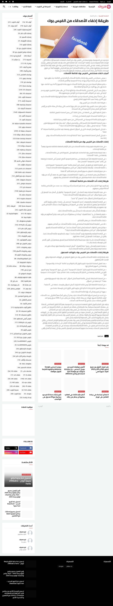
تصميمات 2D (25, 89)
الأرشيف (62, 1)
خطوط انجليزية (12, 213)
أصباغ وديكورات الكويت (22, 29)
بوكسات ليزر (26, 82)
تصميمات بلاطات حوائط (22, 134)
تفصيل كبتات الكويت (23, 209)
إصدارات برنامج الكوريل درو (22, 52)
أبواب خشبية (25, 25)
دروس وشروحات (24, 247)
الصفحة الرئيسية (104, 16)
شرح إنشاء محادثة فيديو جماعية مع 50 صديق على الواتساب (51, 397)
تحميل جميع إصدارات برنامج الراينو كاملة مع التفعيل (12, 514)
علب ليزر (14, 281)
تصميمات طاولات (24, 164)
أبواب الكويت (13, 22)
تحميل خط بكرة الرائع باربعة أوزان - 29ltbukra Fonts (14, 562)
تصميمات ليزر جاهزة (23, 191)
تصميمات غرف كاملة (23, 172)
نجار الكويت (16, 393)
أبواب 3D (27, 22)
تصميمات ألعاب (25, 115)
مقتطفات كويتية (79, 6)
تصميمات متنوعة (24, 198)
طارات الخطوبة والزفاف (23, 277)
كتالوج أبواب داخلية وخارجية (21, 307)
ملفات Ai (27, 374)
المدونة (27, 59)
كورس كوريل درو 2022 (22, 337)
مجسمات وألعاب (24, 359)
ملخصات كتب (26, 371)
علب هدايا (27, 284)
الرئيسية (109, 1)
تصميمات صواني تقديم (22, 161)
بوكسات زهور (25, 78)
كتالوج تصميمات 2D (23, 311)
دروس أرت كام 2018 (23, 224)
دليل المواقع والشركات (22, 258)
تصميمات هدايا (25, 206)
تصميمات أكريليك (24, 108)
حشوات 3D (26, 213)
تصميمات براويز (25, 127)
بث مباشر (16, 59)
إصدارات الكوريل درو (24, 48)
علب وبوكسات (14, 284)
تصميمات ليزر (25, 187)
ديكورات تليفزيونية (24, 262)
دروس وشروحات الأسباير (22, 251)
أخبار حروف (12, 25)
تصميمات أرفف (24, 100)
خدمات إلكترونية (62, 6)
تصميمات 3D (25, 93)
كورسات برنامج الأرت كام (22, 356)
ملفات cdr (26, 378)
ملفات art (15, 374)
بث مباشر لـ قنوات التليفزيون (80, 1)
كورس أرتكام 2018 (24, 326)
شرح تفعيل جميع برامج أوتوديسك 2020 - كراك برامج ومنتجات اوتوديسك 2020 (12, 494)
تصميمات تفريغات (24, 142)
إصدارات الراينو (25, 44)
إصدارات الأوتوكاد (24, 40)
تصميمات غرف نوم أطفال (21, 176)
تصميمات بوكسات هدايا (22, 138)
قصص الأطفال (25, 299)
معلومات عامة (25, 363)
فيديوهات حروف (24, 292)
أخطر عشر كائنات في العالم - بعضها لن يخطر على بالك (74, 396)
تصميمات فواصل (24, 183)
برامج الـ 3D (26, 63)
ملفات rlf (26, 386)
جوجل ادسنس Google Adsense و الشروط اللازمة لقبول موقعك (51, 369)
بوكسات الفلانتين (24, 74)
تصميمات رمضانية (24, 149)
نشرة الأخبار (27, 6)
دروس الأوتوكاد (24, 236)
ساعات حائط (11, 266)
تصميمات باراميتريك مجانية (21, 123)
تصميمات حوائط (24, 146)
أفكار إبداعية (15, 55)
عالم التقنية (93, 16)
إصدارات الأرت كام (24, 33)
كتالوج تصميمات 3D (23, 314)
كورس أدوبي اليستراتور (22, 318)
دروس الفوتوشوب (24, 239)
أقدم (40, 406)
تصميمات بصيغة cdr (22, 131)
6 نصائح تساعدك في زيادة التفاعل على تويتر (99, 396)
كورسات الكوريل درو (23, 352)
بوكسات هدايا (25, 85)
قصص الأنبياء (25, 303)
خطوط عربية (26, 217)
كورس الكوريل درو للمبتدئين (20, 333)
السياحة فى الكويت (44, 6)
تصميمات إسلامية (24, 104)
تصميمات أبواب (24, 97)
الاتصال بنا (68, 1)
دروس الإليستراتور (24, 232)
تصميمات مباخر (25, 194)
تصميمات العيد (25, 119)
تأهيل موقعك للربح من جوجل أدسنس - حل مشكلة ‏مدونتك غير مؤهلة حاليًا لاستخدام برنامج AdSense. (74, 370)
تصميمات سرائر (25, 157)
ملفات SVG (26, 390)
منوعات (27, 393)
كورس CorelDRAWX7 (22, 341)
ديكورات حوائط (25, 266)
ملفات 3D (12, 371)
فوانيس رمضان (13, 288)
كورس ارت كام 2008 (23, 322)
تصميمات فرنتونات (23, 179)
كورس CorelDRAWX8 (23, 344)
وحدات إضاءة (25, 397)
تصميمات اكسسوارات (22, 112)
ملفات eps (26, 382)
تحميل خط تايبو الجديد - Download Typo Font (13, 504)
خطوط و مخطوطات (24, 221)
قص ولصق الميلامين (23, 296)
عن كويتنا (102, 1)
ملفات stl (14, 386)
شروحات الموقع (25, 273)
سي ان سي (26, 269)
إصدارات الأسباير (25, 37)
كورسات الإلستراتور (23, 348)
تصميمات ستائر (25, 153)
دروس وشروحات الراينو (23, 254)
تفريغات (11, 206)
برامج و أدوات (25, 67)
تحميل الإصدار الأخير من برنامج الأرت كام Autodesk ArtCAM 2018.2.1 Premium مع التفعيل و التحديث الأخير (13, 594)
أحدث (107, 406)
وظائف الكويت (13, 6)
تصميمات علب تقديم (23, 168)
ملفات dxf (12, 378)
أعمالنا (27, 55)
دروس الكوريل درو (23, 243)
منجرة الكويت (13, 390)
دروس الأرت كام (24, 228)
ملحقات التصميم (24, 367)
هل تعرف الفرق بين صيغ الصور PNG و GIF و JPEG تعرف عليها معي (99, 369)
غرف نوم (27, 288)
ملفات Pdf (14, 382)
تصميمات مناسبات (24, 202)
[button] (9, 7)
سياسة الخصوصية (93, 1)
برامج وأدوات (25, 70)
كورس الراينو (26, 329)
